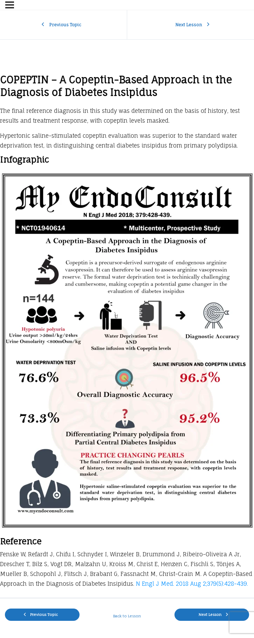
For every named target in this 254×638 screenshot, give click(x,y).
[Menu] (9, 4)
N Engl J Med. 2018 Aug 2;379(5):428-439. (192, 583)
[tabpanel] (127, 333)
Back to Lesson (127, 615)
